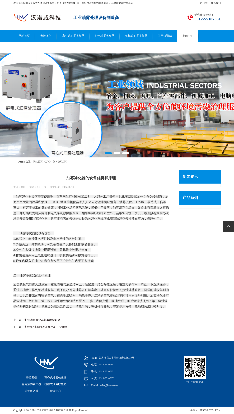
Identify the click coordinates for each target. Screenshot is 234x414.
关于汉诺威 (165, 35)
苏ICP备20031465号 (210, 410)
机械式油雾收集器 (136, 35)
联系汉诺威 (25, 47)
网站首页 (24, 35)
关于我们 (204, 3)
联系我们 (216, 3)
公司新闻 (62, 161)
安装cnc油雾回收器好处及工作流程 (45, 326)
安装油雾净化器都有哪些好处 (42, 320)
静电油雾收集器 (104, 35)
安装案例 (46, 35)
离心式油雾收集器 (73, 35)
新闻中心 (188, 35)
